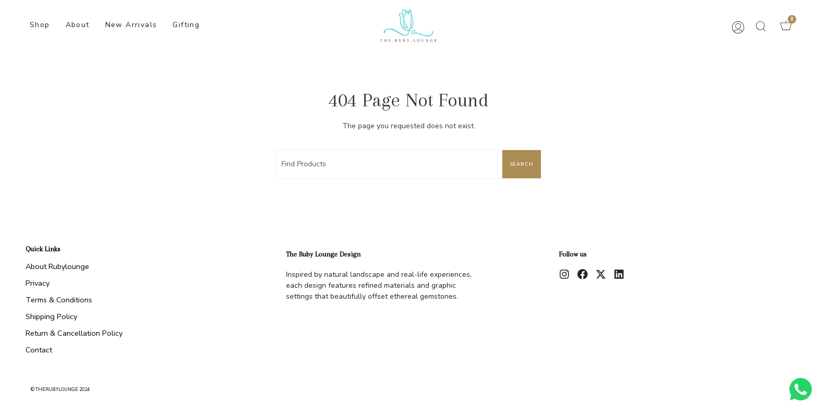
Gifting (186, 25)
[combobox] (387, 164)
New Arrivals (131, 25)
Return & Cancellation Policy (74, 333)
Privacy (37, 283)
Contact (39, 350)
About (78, 25)
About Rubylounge (57, 266)
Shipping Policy (51, 316)
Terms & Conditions (59, 300)
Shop (40, 25)
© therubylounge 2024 (60, 389)
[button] (760, 26)
